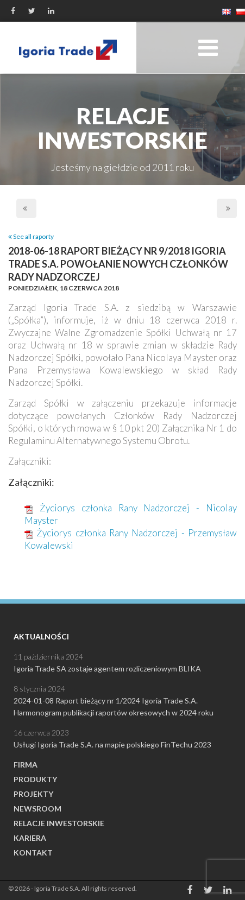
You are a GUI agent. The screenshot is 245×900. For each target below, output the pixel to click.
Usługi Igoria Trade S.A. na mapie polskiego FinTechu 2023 (112, 744)
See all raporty (31, 236)
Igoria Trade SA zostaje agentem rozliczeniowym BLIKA (107, 668)
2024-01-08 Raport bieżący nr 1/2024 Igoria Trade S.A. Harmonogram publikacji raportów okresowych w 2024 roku (113, 706)
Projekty (33, 793)
